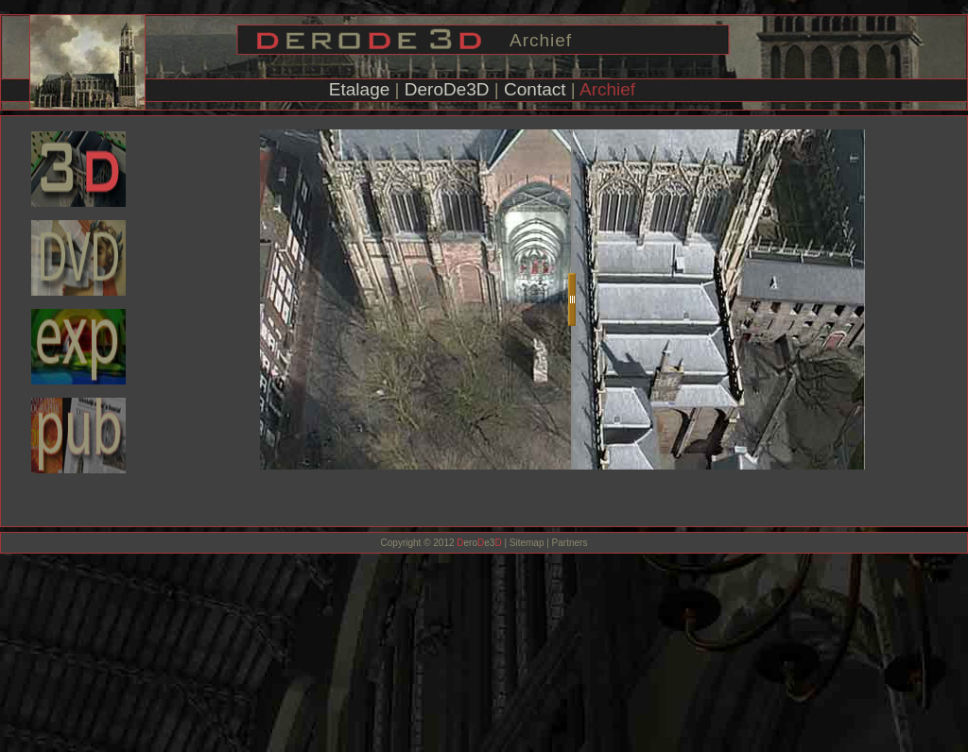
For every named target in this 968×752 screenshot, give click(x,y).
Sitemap (527, 543)
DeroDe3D (447, 89)
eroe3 (479, 543)
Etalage (359, 89)
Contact (534, 89)
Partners (568, 543)
